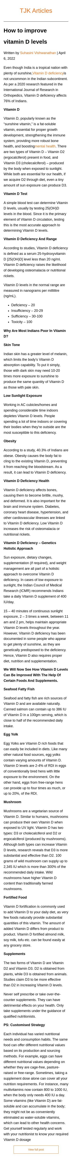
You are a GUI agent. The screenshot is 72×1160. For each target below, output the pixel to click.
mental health (45, 146)
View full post (36, 1149)
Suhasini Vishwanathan (38, 53)
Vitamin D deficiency (48, 73)
